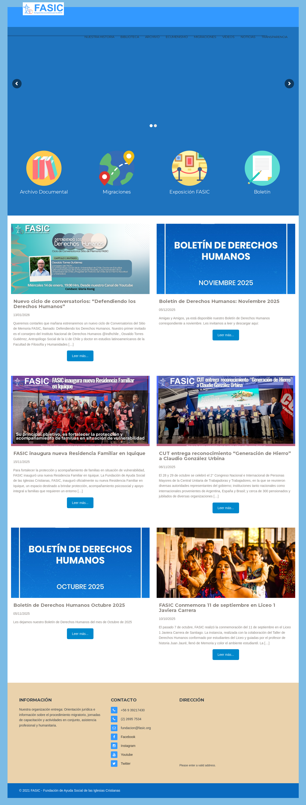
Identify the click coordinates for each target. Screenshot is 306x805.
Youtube (127, 755)
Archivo (152, 37)
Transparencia (274, 37)
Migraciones (205, 37)
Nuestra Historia (99, 37)
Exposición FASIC (189, 192)
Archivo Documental (44, 192)
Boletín (262, 192)
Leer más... (80, 356)
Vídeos (228, 37)
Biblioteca (129, 37)
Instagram (128, 746)
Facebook (128, 737)
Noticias (248, 37)
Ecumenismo (177, 37)
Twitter (126, 763)
